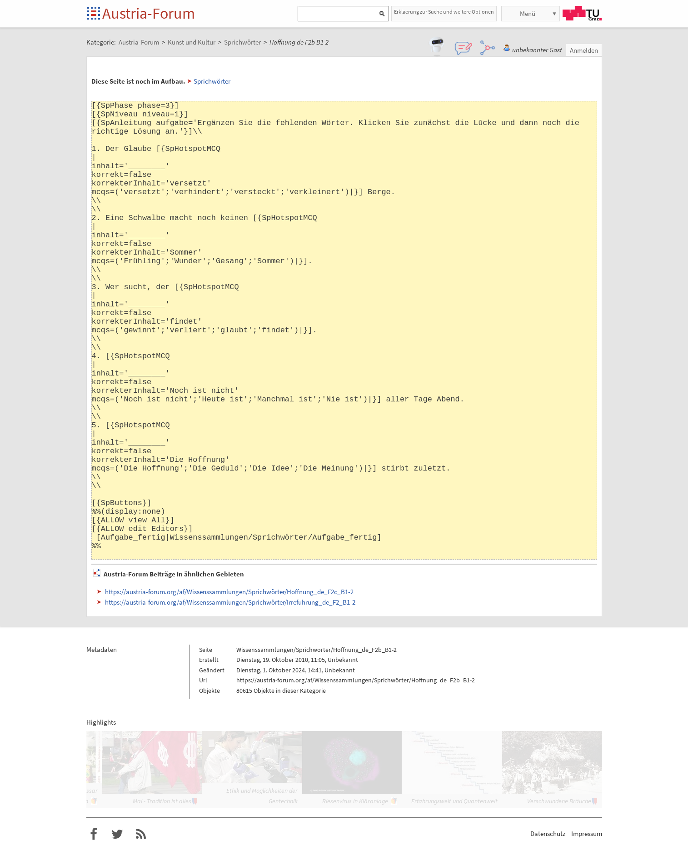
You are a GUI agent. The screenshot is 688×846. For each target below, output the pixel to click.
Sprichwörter (212, 81)
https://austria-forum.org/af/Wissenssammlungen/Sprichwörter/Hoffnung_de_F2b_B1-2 (355, 680)
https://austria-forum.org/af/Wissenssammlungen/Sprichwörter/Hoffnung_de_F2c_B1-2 (229, 591)
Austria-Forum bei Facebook (93, 834)
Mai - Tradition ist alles (162, 801)
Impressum (586, 833)
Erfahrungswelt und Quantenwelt (454, 801)
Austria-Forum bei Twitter (117, 834)
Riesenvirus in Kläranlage (355, 801)
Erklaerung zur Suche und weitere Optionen (444, 11)
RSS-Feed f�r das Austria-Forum (141, 834)
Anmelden (584, 50)
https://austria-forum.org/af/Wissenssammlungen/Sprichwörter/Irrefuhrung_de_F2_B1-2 (230, 602)
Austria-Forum (148, 13)
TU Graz (582, 13)
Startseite (94, 14)
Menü (527, 13)
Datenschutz (547, 833)
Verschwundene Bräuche (559, 801)
